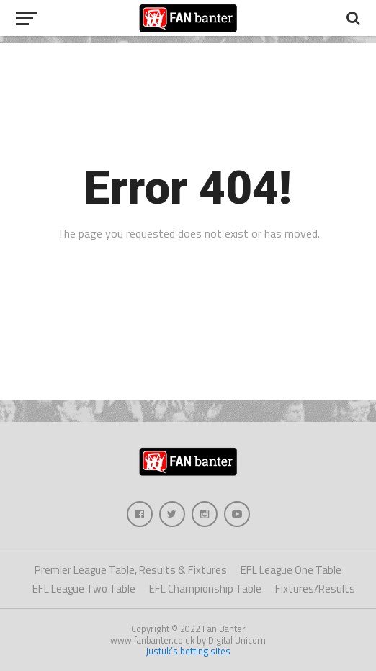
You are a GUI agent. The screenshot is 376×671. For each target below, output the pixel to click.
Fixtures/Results (315, 588)
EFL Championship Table (205, 588)
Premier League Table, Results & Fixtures (131, 570)
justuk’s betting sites (188, 651)
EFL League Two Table (83, 588)
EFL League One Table (291, 570)
